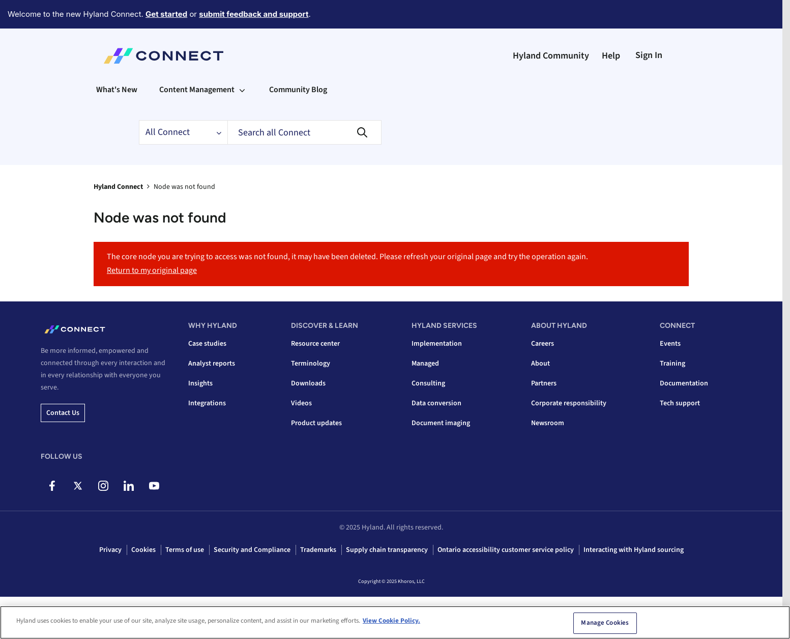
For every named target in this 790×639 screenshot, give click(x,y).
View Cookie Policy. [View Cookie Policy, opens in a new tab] (391, 620)
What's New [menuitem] (116, 89)
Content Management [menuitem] (197, 89)
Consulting (428, 383)
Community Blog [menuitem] (298, 89)
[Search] (304, 132)
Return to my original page (152, 270)
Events (670, 344)
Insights (200, 383)
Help (611, 55)
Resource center (315, 344)
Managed (425, 363)
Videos (301, 403)
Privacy (110, 550)
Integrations (207, 403)
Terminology (310, 363)
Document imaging (441, 423)
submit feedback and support (253, 14)
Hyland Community (551, 55)
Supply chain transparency (387, 550)
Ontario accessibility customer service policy (505, 550)
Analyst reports (211, 363)
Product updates (316, 423)
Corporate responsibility (568, 403)
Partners (544, 383)
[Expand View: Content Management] (242, 89)
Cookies (143, 550)
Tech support (680, 403)
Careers (542, 344)
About (540, 363)
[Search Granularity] (183, 132)
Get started (166, 14)
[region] (395, 622)
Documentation (684, 383)
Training (672, 363)
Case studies (207, 344)
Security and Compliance (252, 550)
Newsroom (547, 423)
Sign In (648, 55)
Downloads (308, 383)
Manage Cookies (605, 622)
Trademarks (318, 550)
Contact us (62, 413)
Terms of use (184, 550)
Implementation (437, 344)
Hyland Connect (118, 187)
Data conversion (436, 403)
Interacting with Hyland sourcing (633, 550)
